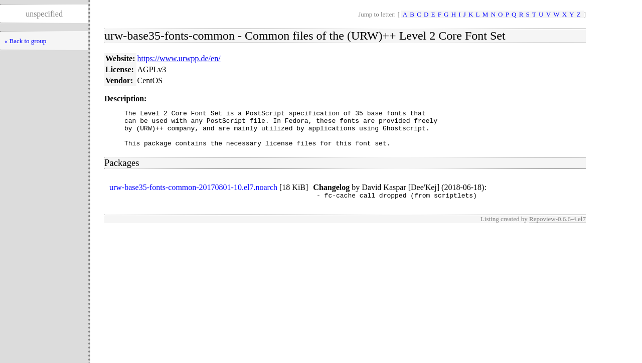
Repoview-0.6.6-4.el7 (557, 228)
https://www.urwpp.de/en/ (179, 58)
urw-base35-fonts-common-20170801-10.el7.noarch (193, 195)
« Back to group (25, 41)
